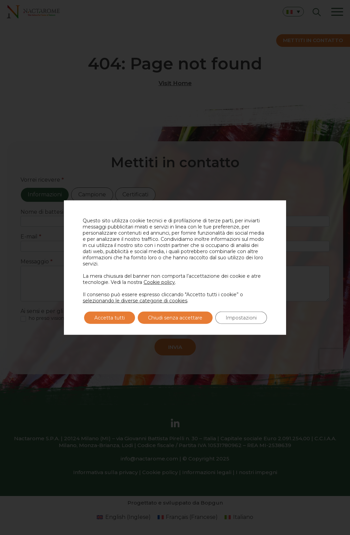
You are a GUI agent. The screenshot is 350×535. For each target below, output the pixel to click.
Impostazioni (241, 318)
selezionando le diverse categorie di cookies (135, 301)
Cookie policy (159, 282)
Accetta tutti (109, 318)
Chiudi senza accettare (175, 318)
